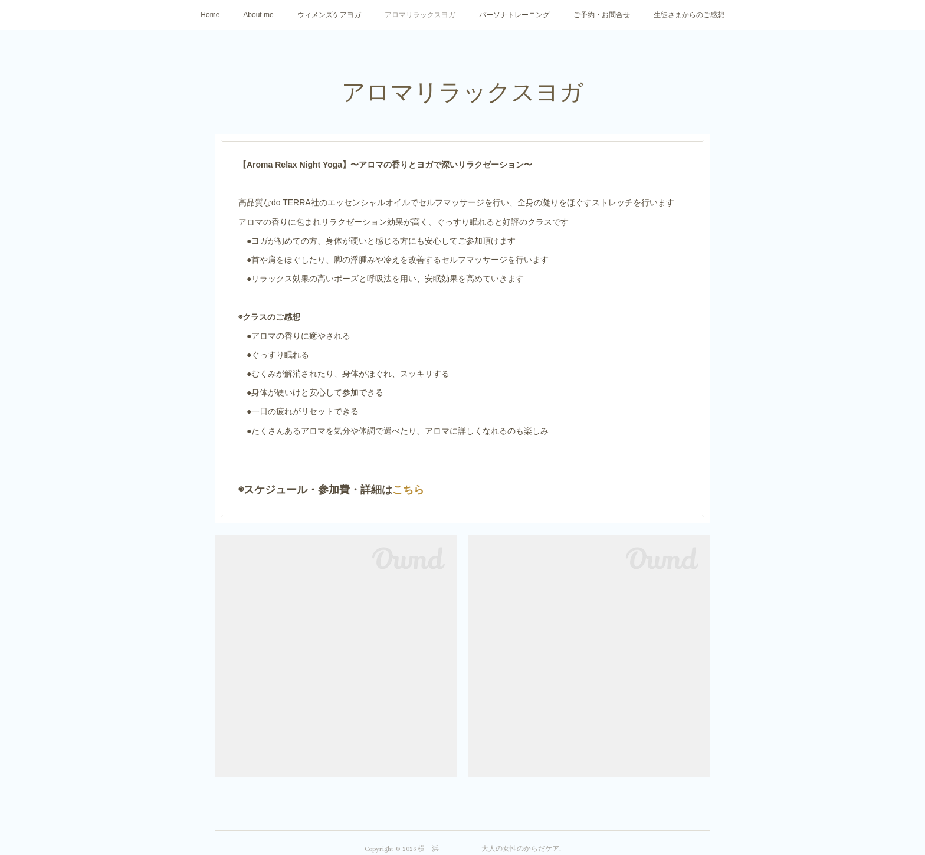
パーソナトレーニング (514, 15)
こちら (408, 490)
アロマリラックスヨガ (420, 15)
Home (210, 15)
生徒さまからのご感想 (689, 15)
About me (258, 15)
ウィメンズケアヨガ (329, 15)
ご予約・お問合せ (601, 15)
